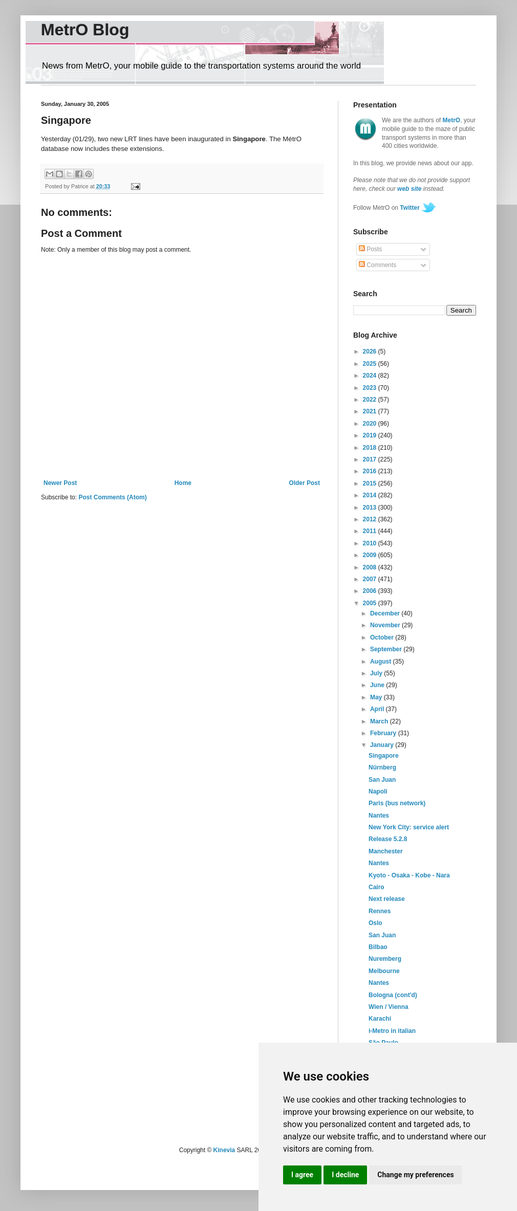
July (377, 673)
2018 (370, 447)
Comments (377, 265)
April (378, 709)
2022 (370, 399)
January (382, 744)
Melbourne (384, 971)
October (382, 637)
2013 (370, 507)
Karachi (380, 1018)
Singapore (384, 755)
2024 (370, 375)
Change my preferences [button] (415, 1175)
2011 (370, 531)
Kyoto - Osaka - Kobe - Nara (409, 875)
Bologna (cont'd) (393, 995)
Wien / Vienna (388, 1006)
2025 (370, 363)
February (384, 733)
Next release (387, 898)
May (377, 697)
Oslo (375, 923)
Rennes (380, 911)
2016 (370, 471)
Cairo (376, 887)
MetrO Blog (85, 29)
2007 (370, 579)
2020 (370, 423)
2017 (370, 459)
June (378, 685)
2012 (370, 519)
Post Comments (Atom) (112, 497)
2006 (370, 591)
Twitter (409, 207)
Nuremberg (385, 958)
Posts (370, 249)
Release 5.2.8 (388, 839)
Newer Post (60, 483)
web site (409, 188)
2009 (370, 555)
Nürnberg (382, 767)
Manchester (386, 851)
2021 (370, 411)
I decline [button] (345, 1175)
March (380, 721)
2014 (370, 495)
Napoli (378, 791)
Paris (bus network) (397, 803)
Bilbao (378, 947)
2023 (370, 387)
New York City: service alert (409, 827)
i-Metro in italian (392, 1030)
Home (183, 483)
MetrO (452, 120)
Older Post (304, 483)
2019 (370, 435)
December (385, 613)
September (386, 649)
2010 (370, 543)
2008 (370, 567)
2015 (370, 483)
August (381, 661)
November (386, 625)
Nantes (379, 815)
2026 (370, 351)
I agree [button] (302, 1175)
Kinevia (224, 1150)
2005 (370, 603)
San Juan (382, 779)
